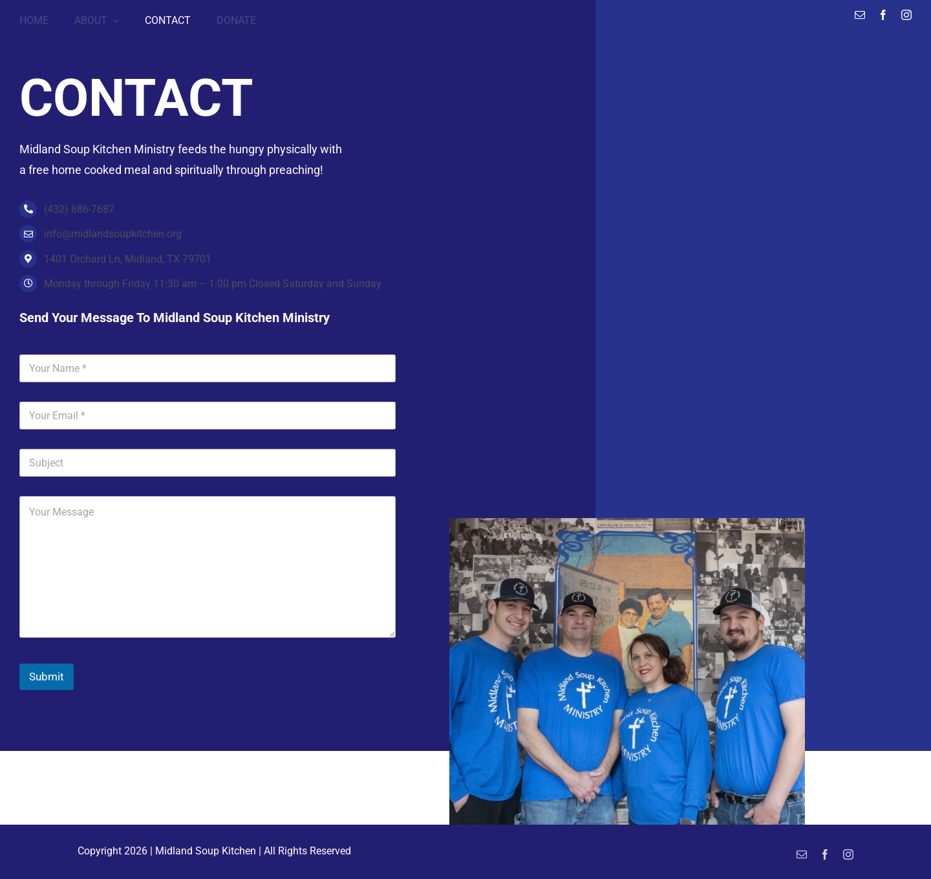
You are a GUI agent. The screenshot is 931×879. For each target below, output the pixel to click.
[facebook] (883, 15)
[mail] (860, 15)
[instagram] (906, 15)
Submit (46, 676)
